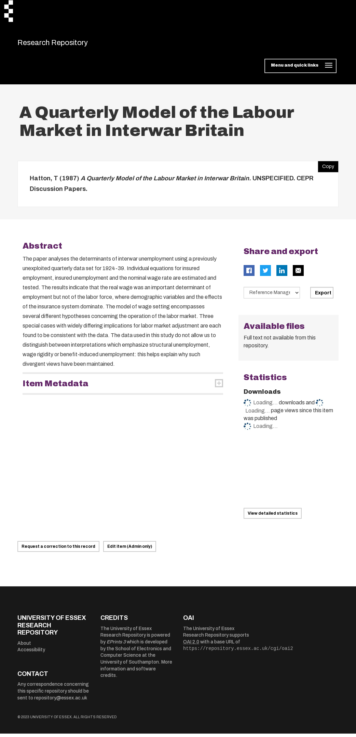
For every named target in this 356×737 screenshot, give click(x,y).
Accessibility (31, 653)
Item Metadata (55, 387)
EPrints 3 (116, 645)
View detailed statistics (273, 517)
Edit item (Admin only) (129, 550)
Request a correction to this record (58, 550)
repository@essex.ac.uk (60, 701)
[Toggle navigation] (300, 69)
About (24, 646)
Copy (326, 168)
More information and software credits (136, 672)
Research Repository (65, 44)
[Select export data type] (272, 296)
